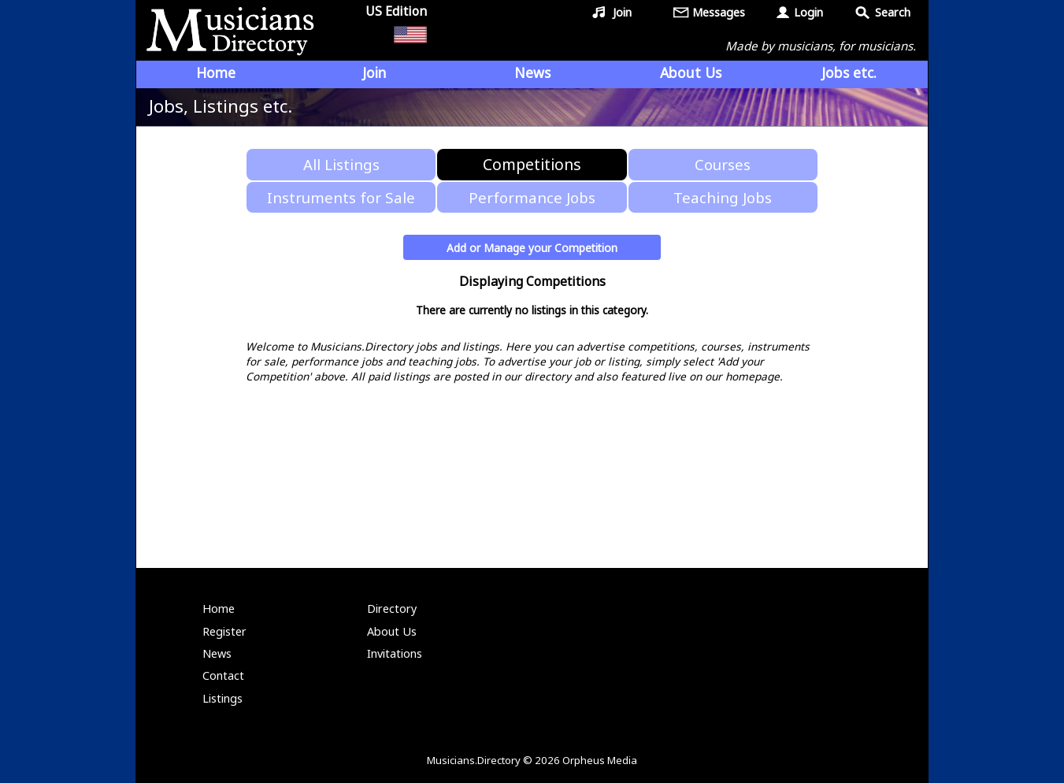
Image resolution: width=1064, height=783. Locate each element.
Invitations (394, 653)
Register (224, 631)
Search (892, 12)
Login (808, 12)
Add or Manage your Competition (532, 247)
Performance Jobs (532, 197)
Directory (392, 608)
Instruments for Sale (341, 197)
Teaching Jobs (722, 197)
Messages (718, 12)
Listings (222, 698)
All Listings (341, 164)
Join (622, 12)
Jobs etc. (849, 72)
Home (215, 72)
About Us (690, 72)
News (532, 72)
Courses (723, 164)
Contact (223, 675)
